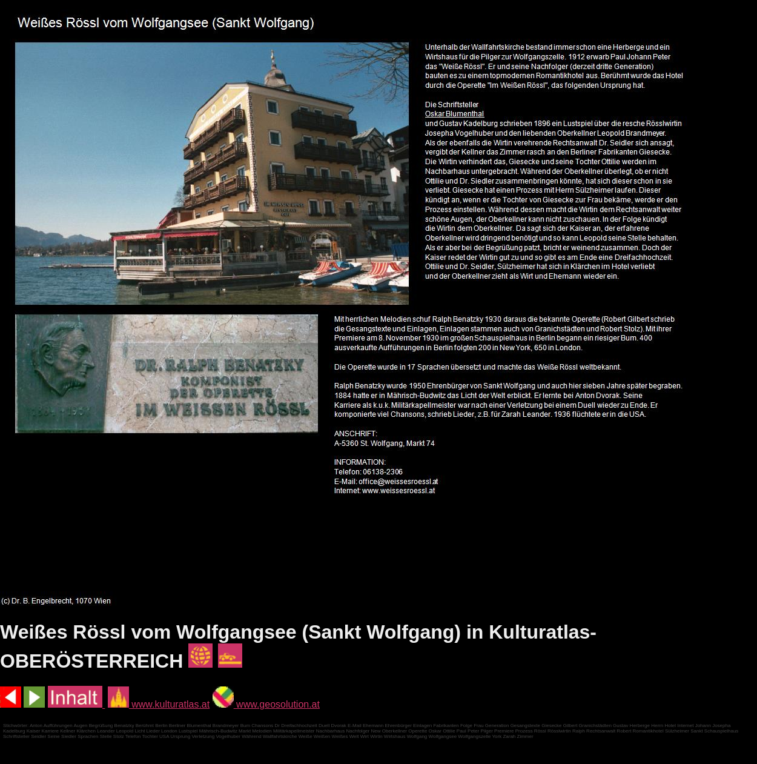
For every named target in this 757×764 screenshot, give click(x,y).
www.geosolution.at (266, 704)
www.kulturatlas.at (159, 704)
